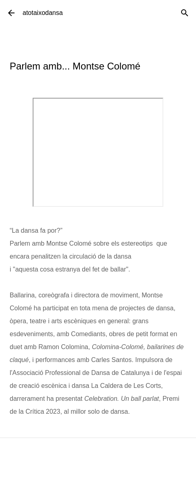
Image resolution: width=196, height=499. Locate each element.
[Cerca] (185, 13)
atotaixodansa (43, 12)
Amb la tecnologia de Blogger (98, 487)
